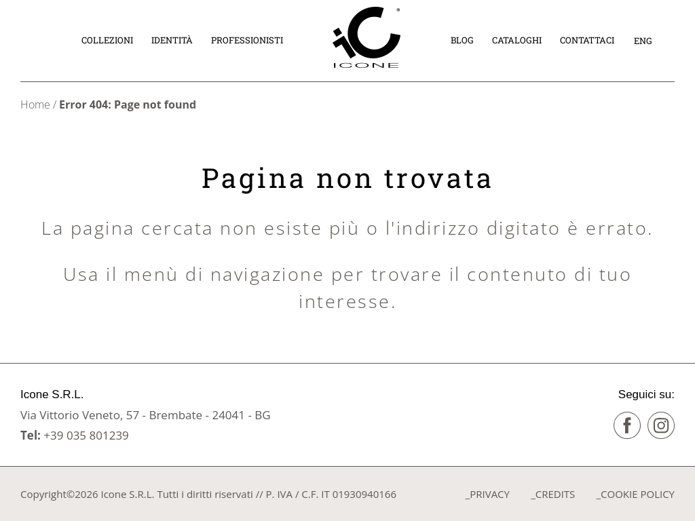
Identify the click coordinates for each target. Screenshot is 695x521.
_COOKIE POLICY (635, 494)
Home (35, 104)
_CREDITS (553, 494)
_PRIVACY (488, 494)
